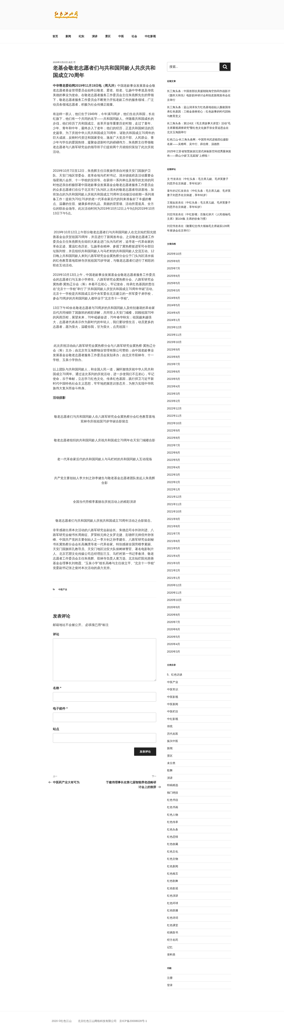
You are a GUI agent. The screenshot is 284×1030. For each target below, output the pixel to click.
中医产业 (62, 589)
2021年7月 (173, 533)
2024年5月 (173, 305)
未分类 (171, 763)
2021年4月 (173, 555)
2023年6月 (173, 371)
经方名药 (172, 939)
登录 (170, 985)
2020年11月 (174, 592)
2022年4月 (173, 467)
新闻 (68, 36)
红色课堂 (172, 925)
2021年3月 (173, 563)
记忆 (170, 947)
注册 (170, 977)
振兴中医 (172, 741)
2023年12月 (174, 327)
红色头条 (172, 829)
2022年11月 (174, 415)
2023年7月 (173, 364)
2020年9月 (173, 607)
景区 (108, 36)
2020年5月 (173, 636)
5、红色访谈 (174, 674)
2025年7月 (173, 268)
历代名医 (172, 733)
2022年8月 (173, 437)
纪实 (81, 36)
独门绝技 (172, 792)
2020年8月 (173, 614)
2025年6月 (173, 275)
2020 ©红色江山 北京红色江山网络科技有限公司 (85, 1021)
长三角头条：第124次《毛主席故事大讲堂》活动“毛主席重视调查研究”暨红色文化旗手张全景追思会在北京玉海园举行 (199, 128)
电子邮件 (60, 708)
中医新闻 (172, 704)
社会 (134, 36)
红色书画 (172, 807)
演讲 (94, 36)
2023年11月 (174, 334)
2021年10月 (174, 511)
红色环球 (172, 903)
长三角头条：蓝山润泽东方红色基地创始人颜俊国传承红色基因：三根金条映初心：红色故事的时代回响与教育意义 (199, 112)
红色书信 (172, 799)
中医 (121, 36)
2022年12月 (174, 408)
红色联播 (172, 910)
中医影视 (172, 696)
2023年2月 (173, 401)
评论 (56, 634)
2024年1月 (173, 320)
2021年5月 (173, 548)
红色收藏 (172, 844)
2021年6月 (173, 541)
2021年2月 (173, 570)
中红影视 (150, 36)
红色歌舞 (172, 880)
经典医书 (172, 932)
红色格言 (172, 873)
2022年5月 (173, 459)
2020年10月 (174, 599)
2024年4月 (173, 312)
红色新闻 (172, 866)
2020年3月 (173, 651)
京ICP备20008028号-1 (133, 1021)
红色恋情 (172, 836)
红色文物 (172, 858)
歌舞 (170, 770)
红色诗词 (172, 917)
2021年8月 (173, 526)
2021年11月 (174, 504)
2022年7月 (173, 445)
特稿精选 (172, 785)
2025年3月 (173, 290)
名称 (57, 688)
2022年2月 (173, 482)
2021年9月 (173, 519)
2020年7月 (173, 622)
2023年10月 (174, 342)
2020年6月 (173, 629)
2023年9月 (173, 349)
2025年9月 (173, 261)
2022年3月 (173, 474)
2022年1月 (173, 489)
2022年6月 (173, 452)
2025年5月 (173, 283)
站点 (56, 729)
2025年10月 (174, 253)
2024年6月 (173, 297)
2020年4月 (173, 644)
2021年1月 (173, 577)
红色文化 (172, 851)
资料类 (171, 954)
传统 (170, 726)
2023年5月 (173, 378)
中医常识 (172, 689)
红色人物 (172, 814)
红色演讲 (172, 895)
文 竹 (73, 62)
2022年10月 (174, 423)
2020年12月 (174, 585)
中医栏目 (172, 711)
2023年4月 (173, 386)
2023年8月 (173, 356)
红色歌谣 (172, 888)
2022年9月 (173, 430)
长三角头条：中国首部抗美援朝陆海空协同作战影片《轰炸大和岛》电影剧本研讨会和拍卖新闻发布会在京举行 (199, 95)
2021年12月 (174, 496)
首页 (55, 36)
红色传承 (172, 822)
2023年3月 (173, 393)
